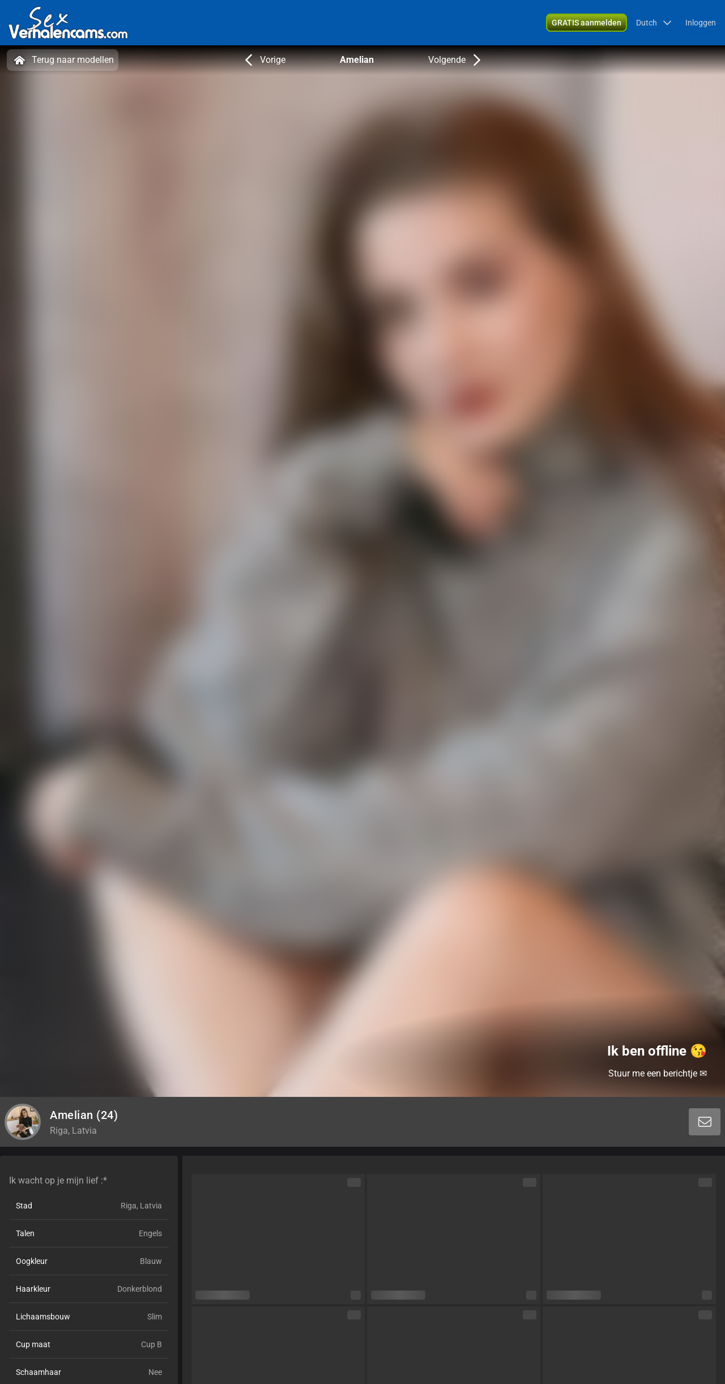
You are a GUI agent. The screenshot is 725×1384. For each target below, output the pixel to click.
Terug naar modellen (62, 60)
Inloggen (700, 22)
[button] (654, 22)
